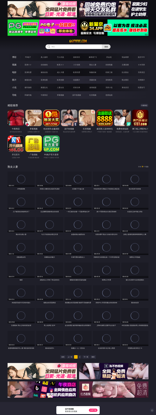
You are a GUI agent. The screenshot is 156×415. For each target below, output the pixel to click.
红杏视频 (92, 95)
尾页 (93, 357)
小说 (14, 87)
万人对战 (60, 57)
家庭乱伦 (44, 87)
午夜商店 (44, 95)
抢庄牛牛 (141, 57)
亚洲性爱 (28, 72)
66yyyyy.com (78, 41)
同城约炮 (28, 95)
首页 (62, 357)
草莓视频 (60, 95)
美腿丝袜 (92, 80)
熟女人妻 (92, 64)
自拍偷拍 (44, 64)
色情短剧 (109, 95)
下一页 (86, 357)
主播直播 (125, 64)
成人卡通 (60, 72)
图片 (14, 79)
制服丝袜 (92, 72)
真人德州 (44, 57)
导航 (14, 95)
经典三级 (109, 72)
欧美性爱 (76, 72)
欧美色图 (60, 80)
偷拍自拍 (44, 72)
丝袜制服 (109, 64)
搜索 (106, 47)
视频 (14, 64)
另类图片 (141, 80)
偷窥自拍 (28, 80)
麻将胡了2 (93, 57)
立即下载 (93, 410)
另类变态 (141, 72)
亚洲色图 (44, 80)
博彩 (14, 57)
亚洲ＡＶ (28, 64)
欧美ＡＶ (60, 64)
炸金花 (109, 57)
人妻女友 (60, 87)
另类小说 (109, 87)
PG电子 (28, 57)
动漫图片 (76, 80)
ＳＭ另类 (141, 64)
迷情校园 (92, 87)
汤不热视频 (76, 95)
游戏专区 (76, 57)
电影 (14, 72)
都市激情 (28, 87)
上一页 (70, 357)
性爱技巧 (141, 87)
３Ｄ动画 (76, 64)
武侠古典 (76, 87)
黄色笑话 (125, 87)
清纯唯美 (109, 80)
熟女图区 (125, 80)
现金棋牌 (125, 57)
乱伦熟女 (125, 72)
